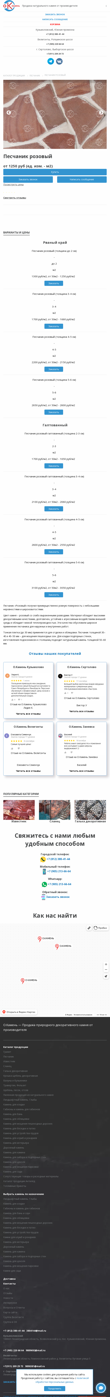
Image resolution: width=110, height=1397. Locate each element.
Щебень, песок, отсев (15, 1090)
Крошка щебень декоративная (20, 1075)
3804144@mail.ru (36, 1330)
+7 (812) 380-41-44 (55, 34)
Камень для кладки (14, 1104)
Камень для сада (12, 1171)
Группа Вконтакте (13, 1317)
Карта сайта (10, 1312)
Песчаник (8, 1056)
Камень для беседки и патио (19, 1128)
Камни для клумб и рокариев (19, 1237)
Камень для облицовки (16, 1118)
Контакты (9, 1283)
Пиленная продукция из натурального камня (28, 1094)
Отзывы (7, 1293)
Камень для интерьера (16, 1142)
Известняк (9, 1061)
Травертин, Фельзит (14, 1085)
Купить (55, 171)
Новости (8, 1298)
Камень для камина (14, 1152)
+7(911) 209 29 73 (55, 53)
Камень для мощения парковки (20, 1166)
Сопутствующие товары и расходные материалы (30, 1176)
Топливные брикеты (14, 1185)
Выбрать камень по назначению (23, 1194)
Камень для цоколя (14, 1162)
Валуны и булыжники (15, 1080)
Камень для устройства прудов (20, 1133)
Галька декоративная (15, 1070)
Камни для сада (12, 1270)
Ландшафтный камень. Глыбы (20, 1099)
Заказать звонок (55, 14)
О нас (6, 1288)
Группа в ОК (10, 1321)
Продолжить (54, 1388)
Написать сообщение (55, 19)
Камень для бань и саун (16, 1213)
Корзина (55, 24)
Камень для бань (12, 1114)
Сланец (7, 1066)
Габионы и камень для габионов (21, 1109)
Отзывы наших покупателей (55, 653)
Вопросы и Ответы (14, 1307)
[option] (55, 114)
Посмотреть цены (13, 184)
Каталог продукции (15, 1047)
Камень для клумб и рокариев (20, 1138)
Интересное (10, 1302)
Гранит (7, 1051)
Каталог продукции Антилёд (19, 1181)
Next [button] (101, 112)
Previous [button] (8, 112)
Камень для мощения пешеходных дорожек (28, 1123)
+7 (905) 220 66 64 (55, 44)
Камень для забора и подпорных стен (24, 1157)
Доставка (9, 1278)
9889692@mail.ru (35, 1350)
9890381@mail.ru (35, 1366)
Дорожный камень (13, 1147)
